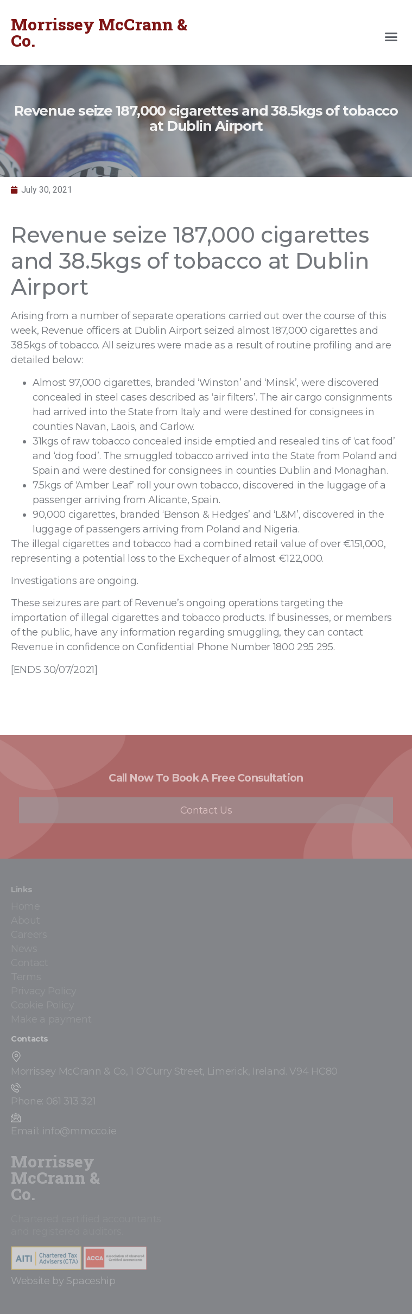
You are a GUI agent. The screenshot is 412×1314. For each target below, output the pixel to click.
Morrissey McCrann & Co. (99, 32)
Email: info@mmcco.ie (64, 1131)
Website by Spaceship (63, 1281)
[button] (391, 37)
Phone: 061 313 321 (53, 1101)
